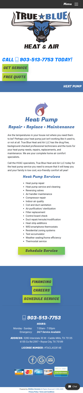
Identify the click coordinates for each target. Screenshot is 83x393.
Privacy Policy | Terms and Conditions (41, 392)
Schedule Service (41, 250)
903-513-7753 (37, 59)
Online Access (34, 389)
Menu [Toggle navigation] (71, 4)
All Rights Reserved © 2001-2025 (52, 389)
